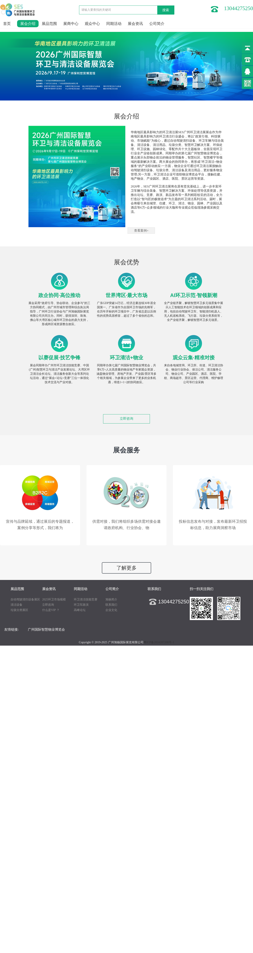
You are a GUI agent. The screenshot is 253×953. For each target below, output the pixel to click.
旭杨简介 (111, 599)
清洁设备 (16, 604)
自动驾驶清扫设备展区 (25, 599)
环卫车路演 (81, 604)
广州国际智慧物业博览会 (46, 629)
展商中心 (70, 24)
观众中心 (92, 24)
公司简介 (156, 24)
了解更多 (126, 568)
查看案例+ (141, 230)
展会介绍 (27, 24)
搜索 (165, 10)
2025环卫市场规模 (54, 599)
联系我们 (111, 604)
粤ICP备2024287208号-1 (159, 642)
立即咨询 (126, 418)
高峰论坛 (80, 610)
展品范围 (49, 24)
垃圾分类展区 (19, 610)
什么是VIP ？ (50, 610)
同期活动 (113, 24)
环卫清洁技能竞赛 (85, 599)
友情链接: (11, 629)
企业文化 (111, 610)
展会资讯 (135, 24)
